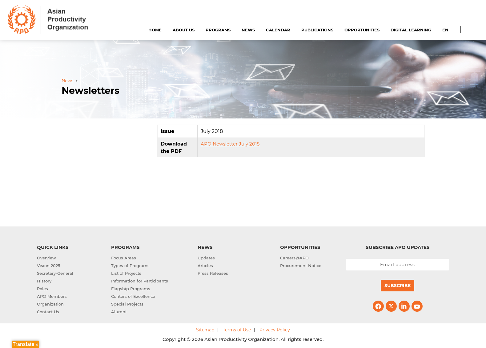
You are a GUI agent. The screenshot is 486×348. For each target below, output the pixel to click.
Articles (205, 265)
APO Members (52, 296)
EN (445, 29)
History (44, 280)
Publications (317, 29)
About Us (184, 29)
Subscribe (397, 285)
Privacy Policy (274, 330)
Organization (50, 304)
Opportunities (362, 29)
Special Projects (127, 304)
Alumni (119, 311)
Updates (206, 257)
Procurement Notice (300, 265)
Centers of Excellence (133, 296)
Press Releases (213, 273)
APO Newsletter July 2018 (230, 144)
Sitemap (205, 330)
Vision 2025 (48, 265)
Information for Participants (139, 280)
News (248, 29)
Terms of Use (237, 330)
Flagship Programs (130, 288)
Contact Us (48, 311)
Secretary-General (55, 273)
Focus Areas (123, 257)
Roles (42, 288)
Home (155, 29)
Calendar (278, 29)
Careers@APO (294, 257)
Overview (46, 257)
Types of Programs (130, 265)
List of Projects (126, 273)
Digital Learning (411, 29)
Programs (218, 29)
